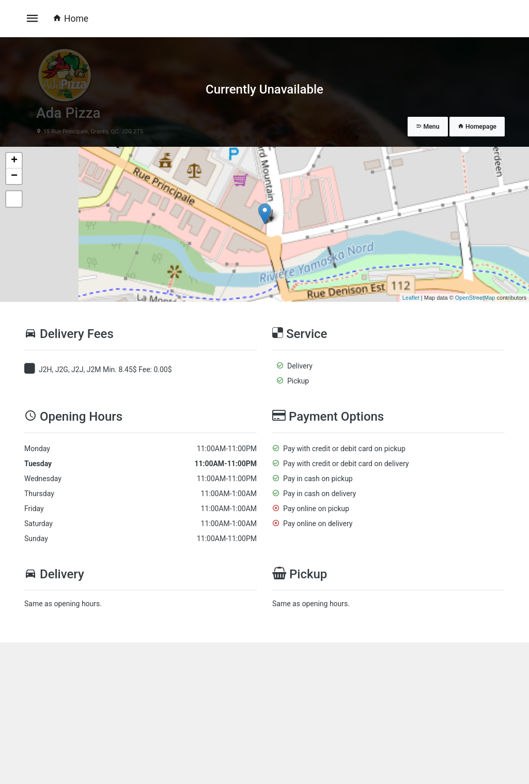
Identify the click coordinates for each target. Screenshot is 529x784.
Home (70, 18)
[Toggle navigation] (33, 18)
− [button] (14, 176)
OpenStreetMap (475, 298)
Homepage (477, 126)
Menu (428, 126)
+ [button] (14, 160)
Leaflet (410, 298)
